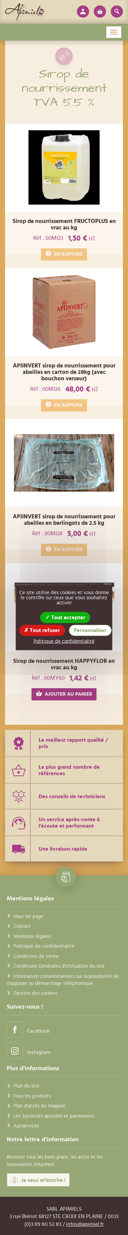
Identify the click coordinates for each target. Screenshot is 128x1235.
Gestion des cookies (35, 993)
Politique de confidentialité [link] (64, 641)
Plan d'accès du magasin (40, 1105)
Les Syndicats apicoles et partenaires (54, 1116)
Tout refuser (42, 630)
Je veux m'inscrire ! (38, 1179)
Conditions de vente (36, 956)
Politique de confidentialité (44, 946)
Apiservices (26, 1125)
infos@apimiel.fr (85, 1224)
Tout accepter (65, 617)
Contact (22, 926)
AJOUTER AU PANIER (64, 694)
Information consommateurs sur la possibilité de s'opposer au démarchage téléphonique (63, 980)
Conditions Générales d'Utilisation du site (59, 966)
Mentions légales (32, 936)
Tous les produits (32, 1096)
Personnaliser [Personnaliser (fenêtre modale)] (90, 630)
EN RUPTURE (64, 254)
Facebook (28, 1029)
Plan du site (26, 1085)
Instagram (28, 1051)
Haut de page (28, 916)
